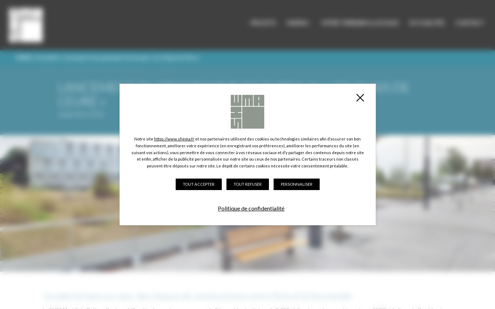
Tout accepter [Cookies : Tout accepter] (199, 184)
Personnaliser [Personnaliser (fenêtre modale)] (296, 184)
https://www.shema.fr (174, 139)
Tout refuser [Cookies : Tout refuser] (248, 184)
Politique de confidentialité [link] (251, 208)
